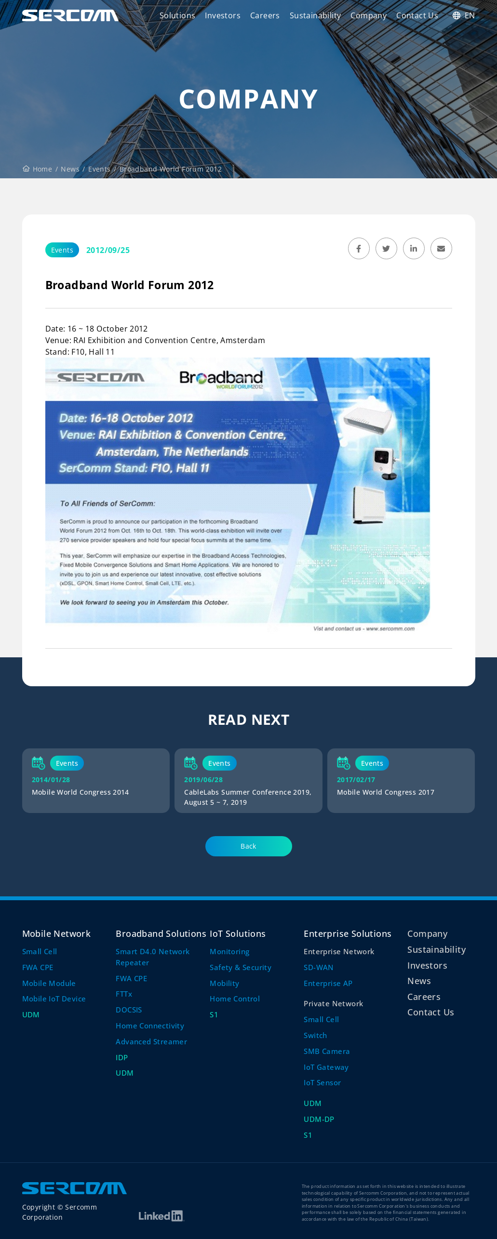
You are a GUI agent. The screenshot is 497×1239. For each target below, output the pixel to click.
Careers (424, 996)
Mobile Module (49, 983)
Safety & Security (240, 967)
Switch (315, 1035)
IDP (122, 1057)
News (70, 168)
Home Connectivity (150, 1025)
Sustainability (436, 949)
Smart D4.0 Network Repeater (152, 956)
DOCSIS (129, 1009)
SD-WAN (319, 967)
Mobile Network (56, 933)
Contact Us (430, 1012)
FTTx (124, 994)
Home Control (235, 998)
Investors (427, 965)
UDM (31, 1014)
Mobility (224, 983)
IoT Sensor (322, 1082)
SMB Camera (327, 1051)
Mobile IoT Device (54, 998)
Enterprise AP (328, 983)
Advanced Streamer (151, 1041)
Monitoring (229, 951)
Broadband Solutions (161, 933)
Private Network (333, 1003)
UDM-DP (319, 1119)
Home (38, 168)
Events (99, 168)
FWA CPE (38, 967)
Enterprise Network (339, 951)
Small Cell (39, 951)
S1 (214, 1014)
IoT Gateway (326, 1067)
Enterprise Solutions (347, 933)
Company (427, 933)
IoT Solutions (238, 933)
